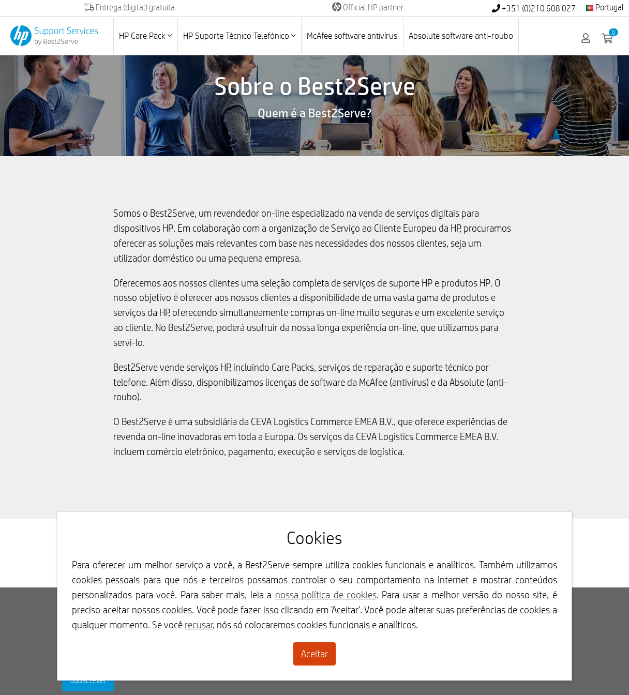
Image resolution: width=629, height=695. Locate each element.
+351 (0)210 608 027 (534, 8)
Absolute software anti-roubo (461, 35)
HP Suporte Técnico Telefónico (239, 35)
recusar (199, 624)
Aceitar (314, 653)
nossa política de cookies (326, 594)
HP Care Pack (145, 35)
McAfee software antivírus (352, 35)
